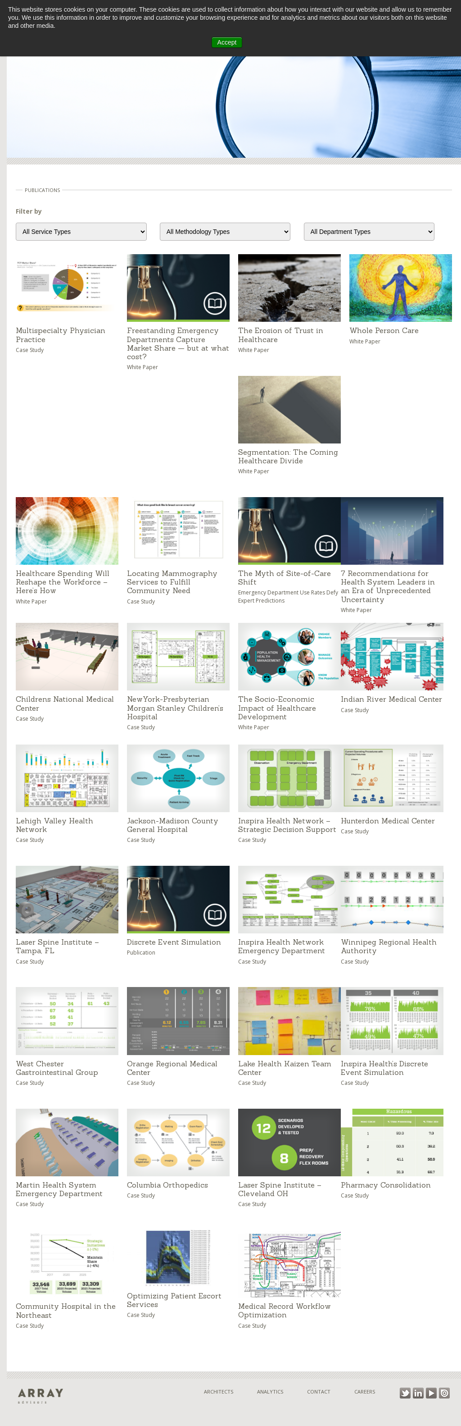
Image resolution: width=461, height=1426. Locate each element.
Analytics (270, 1391)
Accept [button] (227, 42)
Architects (218, 1391)
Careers (364, 1391)
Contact (318, 1391)
